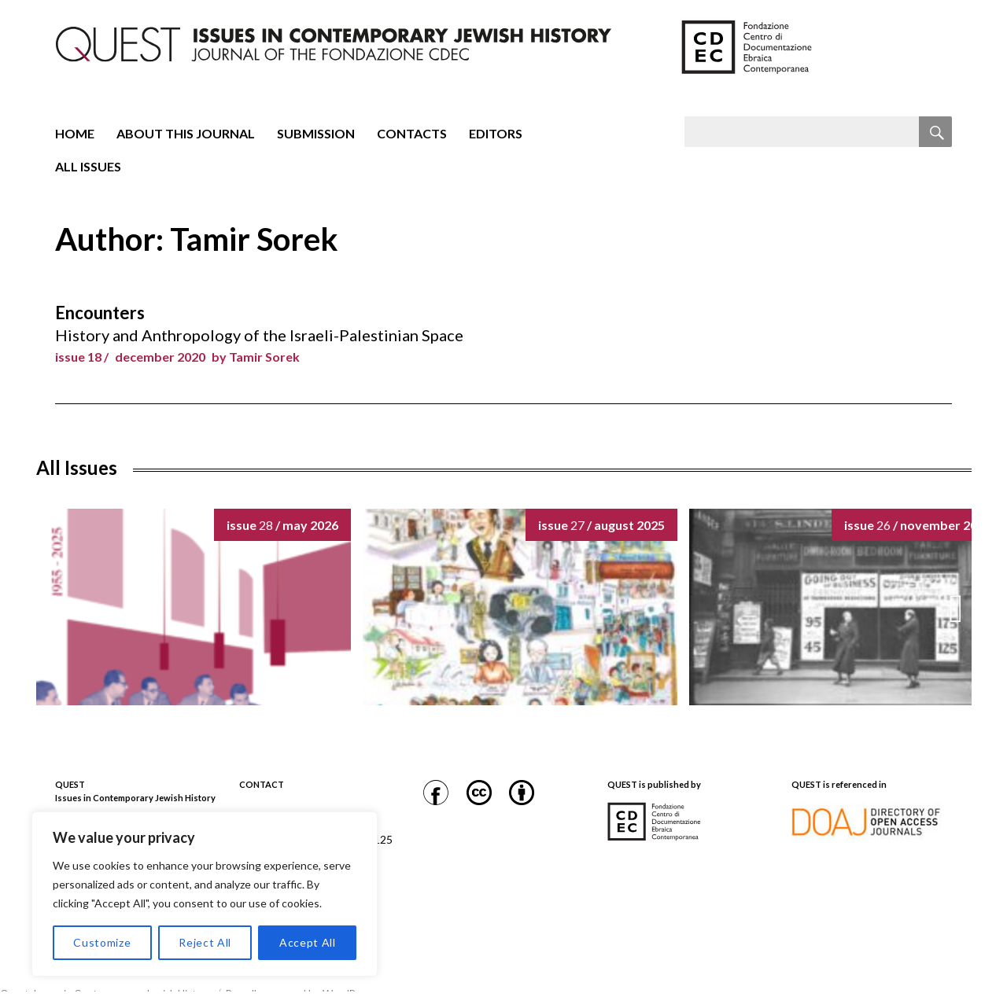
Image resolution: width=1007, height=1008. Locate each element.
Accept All (307, 942)
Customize (102, 942)
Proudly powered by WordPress (300, 994)
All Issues (88, 166)
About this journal (185, 133)
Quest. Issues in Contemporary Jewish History (106, 994)
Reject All (205, 942)
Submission (316, 133)
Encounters (100, 312)
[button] (956, 608)
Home (74, 133)
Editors (495, 133)
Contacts (412, 133)
